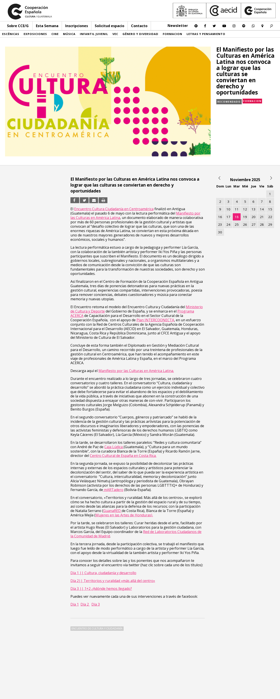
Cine (55, 34)
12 (245, 209)
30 (220, 232)
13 (254, 209)
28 (262, 224)
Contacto (139, 25)
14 (262, 209)
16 (220, 217)
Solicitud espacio (109, 25)
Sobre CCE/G (18, 25)
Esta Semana (47, 25)
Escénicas (10, 34)
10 (228, 209)
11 (237, 209)
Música (69, 34)
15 (270, 209)
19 (245, 217)
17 (228, 217)
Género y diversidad (140, 34)
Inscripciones (76, 25)
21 (262, 217)
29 (270, 224)
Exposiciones (35, 34)
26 (245, 224)
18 (237, 217)
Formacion (172, 34)
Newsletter (178, 25)
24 (228, 224)
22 (270, 217)
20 (254, 217)
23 (220, 224)
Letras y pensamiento (206, 34)
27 (254, 224)
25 (237, 224)
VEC (115, 34)
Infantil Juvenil (94, 34)
